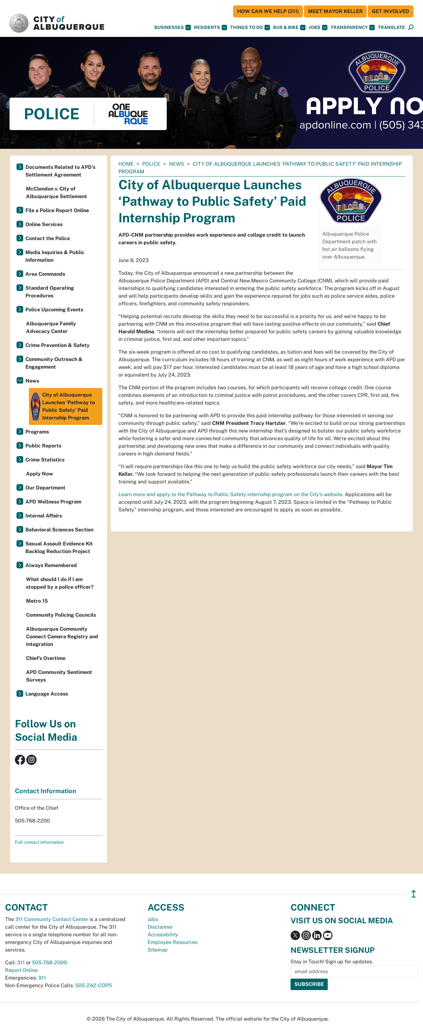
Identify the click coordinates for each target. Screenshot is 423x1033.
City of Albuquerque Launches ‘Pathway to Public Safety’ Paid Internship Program (62, 406)
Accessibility (163, 935)
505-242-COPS (93, 985)
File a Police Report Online (57, 210)
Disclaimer (160, 927)
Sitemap (158, 950)
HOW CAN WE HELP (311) (268, 11)
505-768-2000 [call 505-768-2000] (49, 963)
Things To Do (250, 27)
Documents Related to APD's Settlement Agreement (60, 171)
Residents (210, 27)
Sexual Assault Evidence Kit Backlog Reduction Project (59, 547)
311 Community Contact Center (51, 919)
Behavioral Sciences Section (59, 530)
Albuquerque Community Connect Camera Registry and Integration (62, 636)
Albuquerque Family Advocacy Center (51, 327)
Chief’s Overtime (45, 658)
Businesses (172, 27)
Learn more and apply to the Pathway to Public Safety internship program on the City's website (230, 494)
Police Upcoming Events (54, 310)
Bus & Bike (289, 27)
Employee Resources (173, 942)
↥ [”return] (413, 894)
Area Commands (45, 274)
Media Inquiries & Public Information (54, 256)
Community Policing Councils (61, 615)
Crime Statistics (44, 460)
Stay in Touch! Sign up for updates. (332, 962)
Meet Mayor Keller (335, 11)
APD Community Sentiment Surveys (59, 676)
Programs (37, 432)
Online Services (44, 224)
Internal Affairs (43, 516)
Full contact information (39, 842)
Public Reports (43, 446)
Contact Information (45, 791)
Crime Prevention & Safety (57, 345)
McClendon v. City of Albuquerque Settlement (56, 192)
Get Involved (390, 11)
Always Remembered (51, 565)
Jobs (318, 27)
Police (151, 164)
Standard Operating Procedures (49, 292)
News (176, 164)
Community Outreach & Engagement (54, 363)
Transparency (353, 27)
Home (126, 164)
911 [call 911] (42, 978)
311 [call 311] (21, 963)
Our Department (45, 488)
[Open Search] (410, 27)
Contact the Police (47, 238)
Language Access (46, 694)
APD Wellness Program (53, 502)
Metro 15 (37, 601)
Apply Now (39, 474)
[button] (391, 27)
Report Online (21, 970)
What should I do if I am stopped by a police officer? (60, 583)
